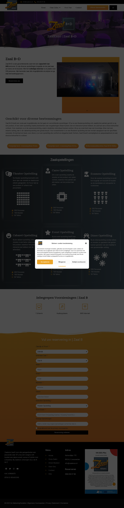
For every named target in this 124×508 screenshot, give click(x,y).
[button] (86, 243)
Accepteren (45, 262)
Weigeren (62, 262)
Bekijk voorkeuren (79, 262)
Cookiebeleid (62, 266)
